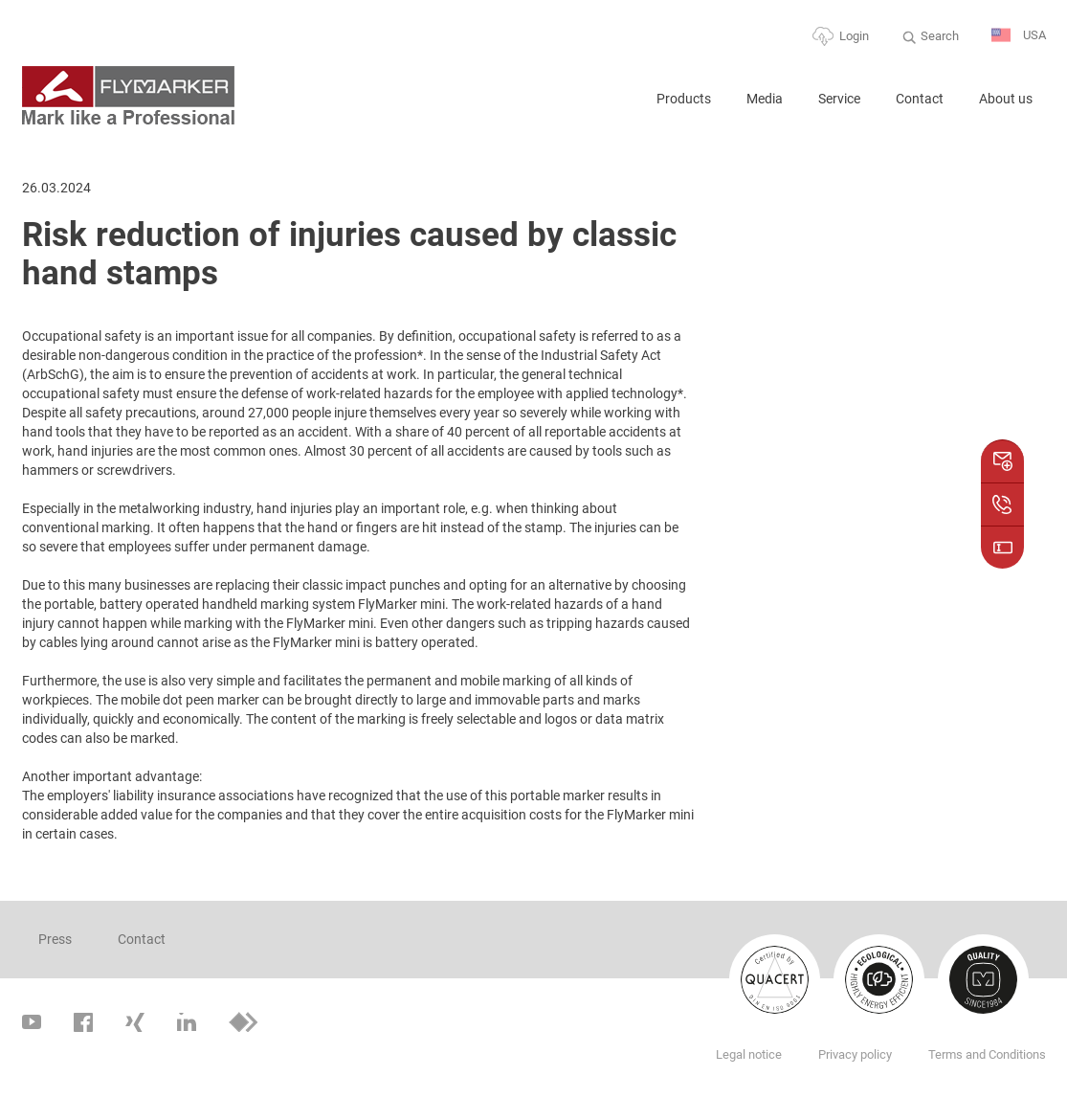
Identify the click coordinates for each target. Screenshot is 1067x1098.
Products (683, 98)
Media (764, 98)
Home (617, 106)
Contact (920, 98)
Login (854, 36)
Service (839, 98)
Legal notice (749, 1054)
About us (1006, 98)
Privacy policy (855, 1054)
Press (55, 939)
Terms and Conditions (987, 1054)
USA (1018, 36)
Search (940, 36)
